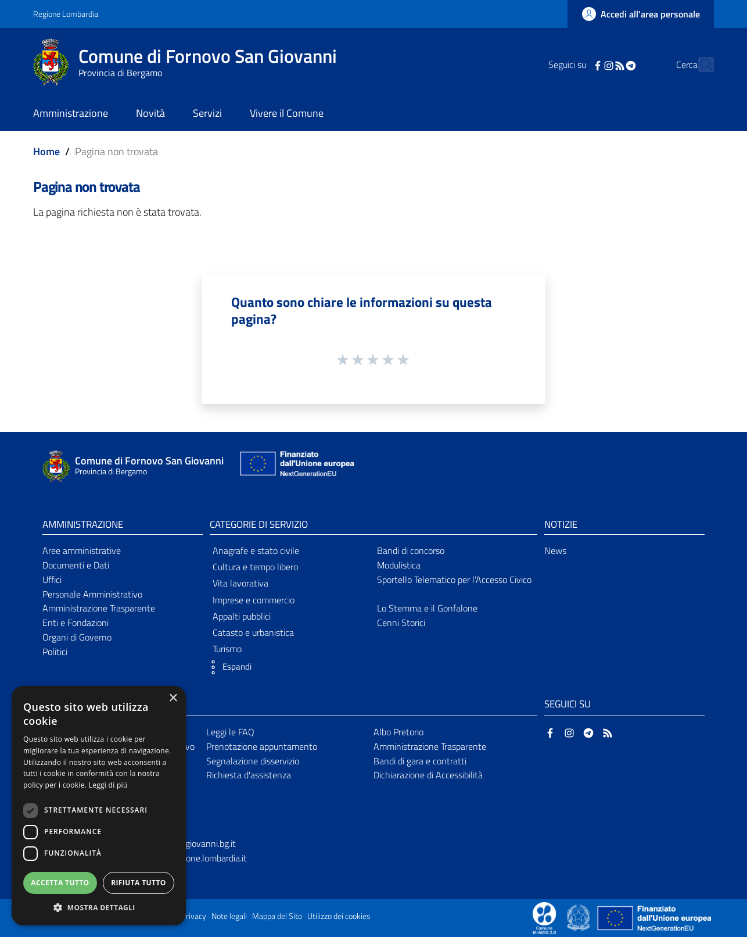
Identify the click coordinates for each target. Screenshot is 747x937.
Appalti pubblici (242, 616)
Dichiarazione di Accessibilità (428, 775)
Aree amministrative (81, 550)
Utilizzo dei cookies (339, 916)
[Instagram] (588, 64)
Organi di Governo (77, 637)
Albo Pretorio (398, 732)
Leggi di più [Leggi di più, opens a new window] (108, 785)
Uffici (52, 579)
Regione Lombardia (65, 14)
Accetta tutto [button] (60, 883)
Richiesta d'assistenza (248, 775)
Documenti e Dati (75, 565)
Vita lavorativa (240, 583)
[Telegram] (610, 64)
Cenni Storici (401, 623)
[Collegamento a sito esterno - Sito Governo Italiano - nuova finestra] (579, 917)
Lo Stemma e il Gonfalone (427, 608)
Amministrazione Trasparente (98, 608)
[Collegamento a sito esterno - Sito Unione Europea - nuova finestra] (296, 466)
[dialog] (99, 805)
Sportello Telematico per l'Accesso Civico (454, 579)
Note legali (229, 916)
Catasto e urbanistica (253, 632)
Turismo (227, 649)
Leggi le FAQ (230, 732)
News (555, 550)
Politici (54, 652)
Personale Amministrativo (92, 594)
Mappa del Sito (277, 916)
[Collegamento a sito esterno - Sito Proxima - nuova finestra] (544, 917)
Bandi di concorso (410, 550)
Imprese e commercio (254, 600)
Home (46, 151)
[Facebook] (577, 64)
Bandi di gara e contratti (420, 761)
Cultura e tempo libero (255, 567)
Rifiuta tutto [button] (138, 883)
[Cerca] (700, 64)
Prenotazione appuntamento (261, 746)
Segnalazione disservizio (252, 761)
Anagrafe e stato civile (256, 550)
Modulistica (399, 565)
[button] (228, 667)
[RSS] (599, 64)
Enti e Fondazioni (75, 623)
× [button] (172, 698)
